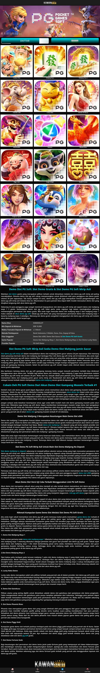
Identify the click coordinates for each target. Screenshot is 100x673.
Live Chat (87, 670)
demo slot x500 (85, 473)
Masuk (75, 40)
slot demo (13, 294)
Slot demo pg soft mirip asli (12, 354)
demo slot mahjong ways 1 (34, 539)
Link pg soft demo (76, 493)
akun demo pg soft (23, 314)
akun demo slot (73, 392)
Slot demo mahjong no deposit (13, 451)
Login (12, 670)
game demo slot (84, 517)
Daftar (25, 41)
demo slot (30, 412)
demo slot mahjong (44, 380)
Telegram (62, 670)
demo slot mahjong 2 (51, 425)
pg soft (25, 636)
